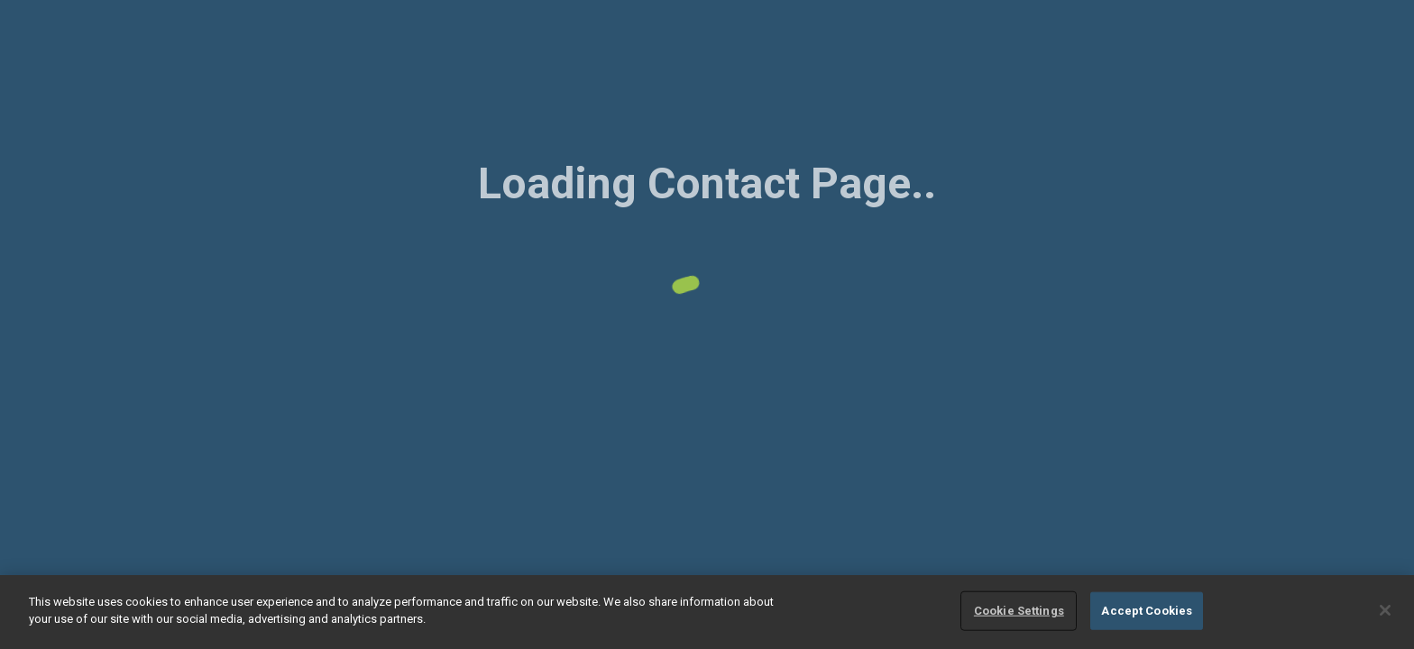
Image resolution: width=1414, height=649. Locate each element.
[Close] (1385, 610)
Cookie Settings (1019, 610)
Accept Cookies (1146, 610)
